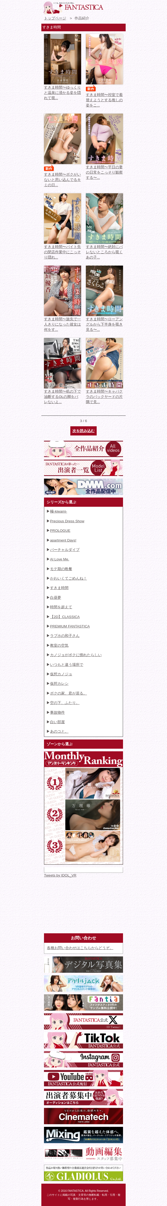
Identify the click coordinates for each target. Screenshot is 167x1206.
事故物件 (57, 713)
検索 (119, 6)
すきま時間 (59, 588)
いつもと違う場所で (66, 665)
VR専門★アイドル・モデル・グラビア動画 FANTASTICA (73, 7)
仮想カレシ (59, 684)
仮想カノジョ (61, 674)
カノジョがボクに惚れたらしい (76, 655)
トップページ (55, 18)
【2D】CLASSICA (65, 617)
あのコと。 (59, 731)
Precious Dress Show (67, 521)
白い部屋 (57, 722)
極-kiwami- (58, 511)
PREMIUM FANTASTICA (70, 626)
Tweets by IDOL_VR (60, 875)
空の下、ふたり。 (65, 703)
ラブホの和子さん (65, 636)
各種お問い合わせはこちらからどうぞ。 (80, 948)
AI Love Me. (59, 559)
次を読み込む (83, 431)
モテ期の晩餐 (61, 569)
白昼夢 (55, 598)
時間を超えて (61, 607)
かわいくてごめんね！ (68, 578)
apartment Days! (63, 540)
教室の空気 (59, 645)
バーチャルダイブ (65, 550)
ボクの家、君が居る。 (68, 693)
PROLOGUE (60, 531)
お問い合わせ (110, 6)
